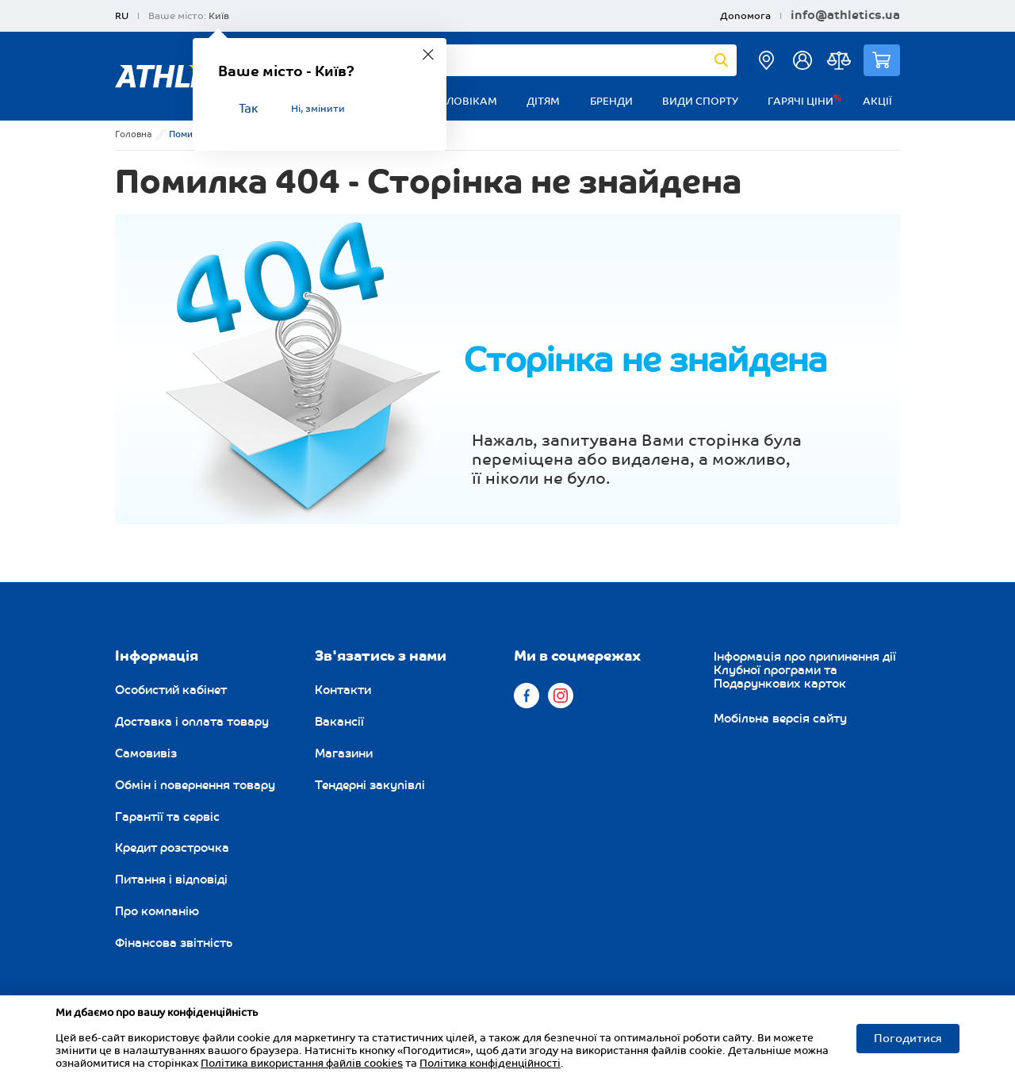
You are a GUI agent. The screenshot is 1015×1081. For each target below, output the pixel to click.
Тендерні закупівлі (370, 785)
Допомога (745, 16)
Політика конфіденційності (490, 1063)
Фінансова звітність (173, 943)
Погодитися (908, 1038)
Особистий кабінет (171, 690)
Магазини (344, 753)
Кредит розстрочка (172, 848)
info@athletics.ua (845, 16)
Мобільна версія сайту (780, 718)
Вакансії (339, 722)
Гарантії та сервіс (167, 817)
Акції (877, 101)
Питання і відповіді (171, 879)
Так (248, 109)
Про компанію (157, 911)
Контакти (343, 690)
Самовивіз (146, 753)
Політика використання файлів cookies (302, 1063)
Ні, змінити (318, 109)
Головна (133, 134)
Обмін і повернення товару (195, 785)
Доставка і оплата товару (192, 722)
